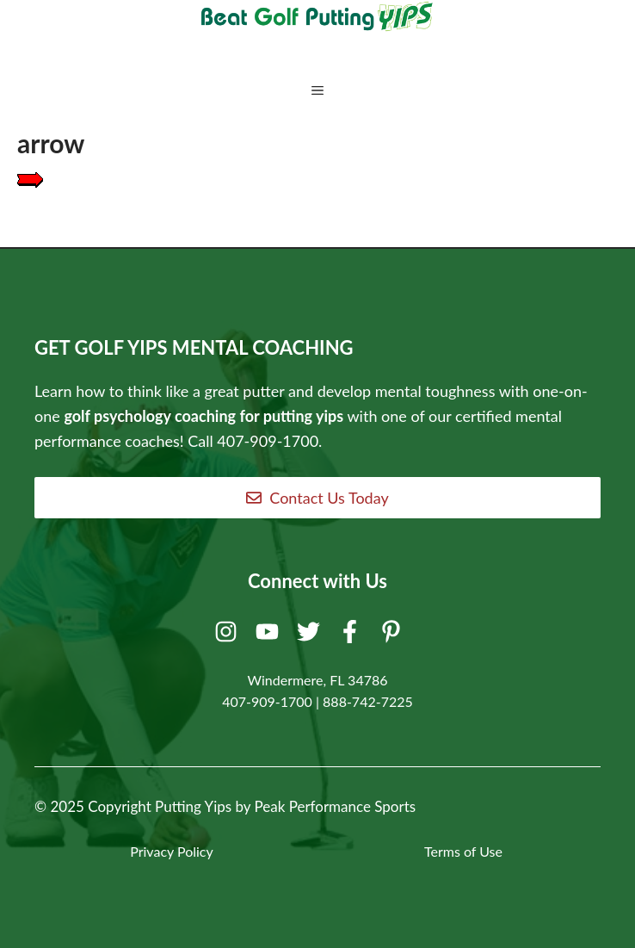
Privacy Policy (171, 851)
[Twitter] (311, 635)
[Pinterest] (393, 635)
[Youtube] (270, 635)
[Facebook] (352, 635)
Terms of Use (463, 851)
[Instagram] (228, 635)
